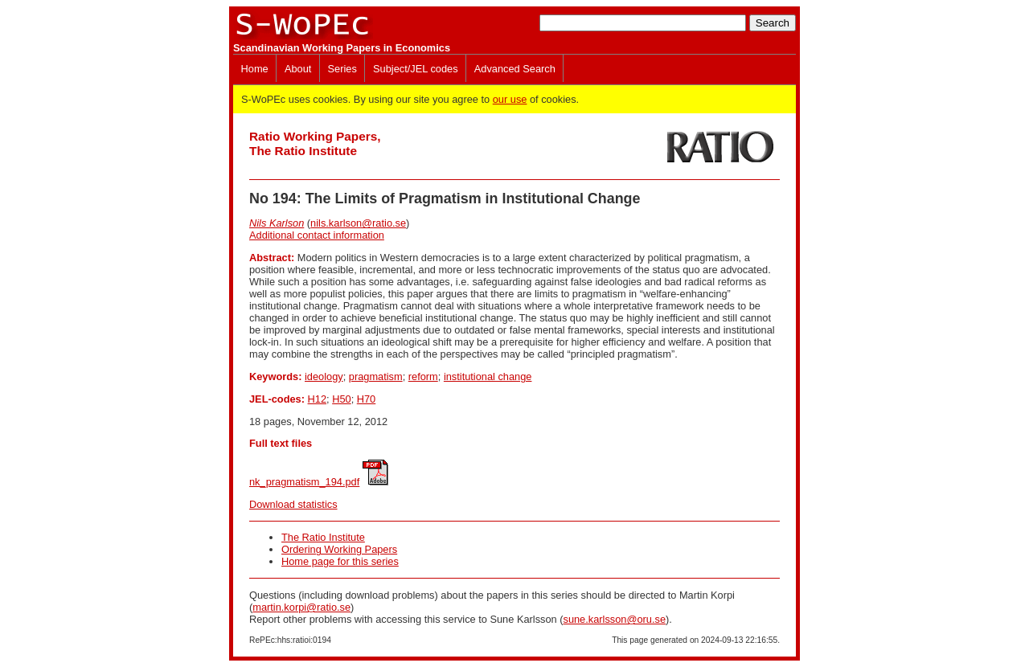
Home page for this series (340, 561)
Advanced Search (514, 69)
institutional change (488, 376)
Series (342, 69)
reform (423, 376)
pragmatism (376, 376)
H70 (366, 399)
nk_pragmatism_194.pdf (304, 482)
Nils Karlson (276, 223)
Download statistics (293, 504)
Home (255, 69)
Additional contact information (316, 235)
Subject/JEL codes (415, 69)
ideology (324, 376)
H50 (341, 399)
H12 (317, 399)
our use (510, 99)
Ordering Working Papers (339, 549)
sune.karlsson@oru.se (614, 619)
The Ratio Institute (323, 537)
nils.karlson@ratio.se (358, 223)
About (298, 69)
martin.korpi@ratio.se (301, 607)
